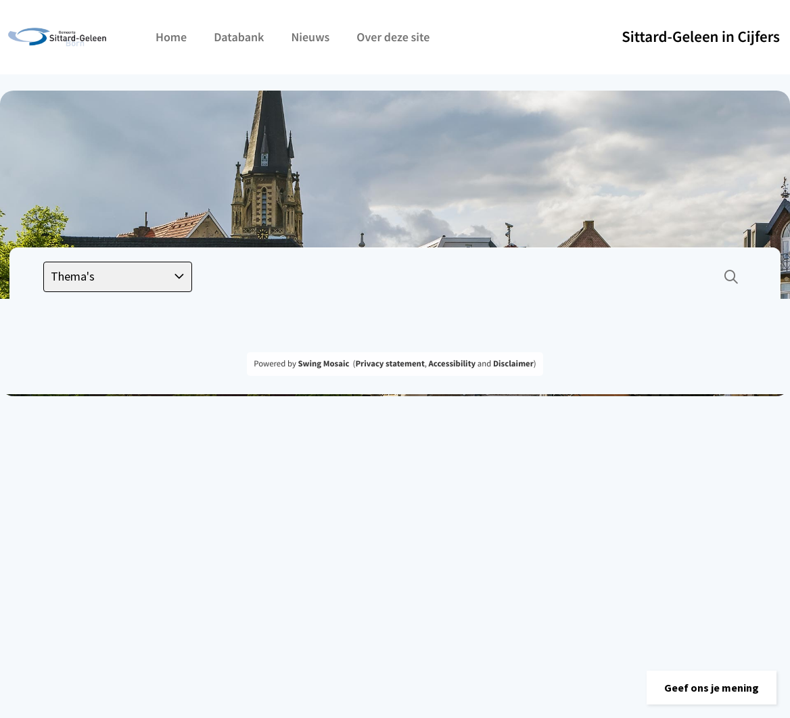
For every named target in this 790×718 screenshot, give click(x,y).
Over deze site (392, 37)
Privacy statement (389, 363)
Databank (239, 37)
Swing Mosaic (323, 363)
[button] (711, 687)
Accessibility (452, 363)
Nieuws (310, 37)
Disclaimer (513, 363)
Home (171, 37)
